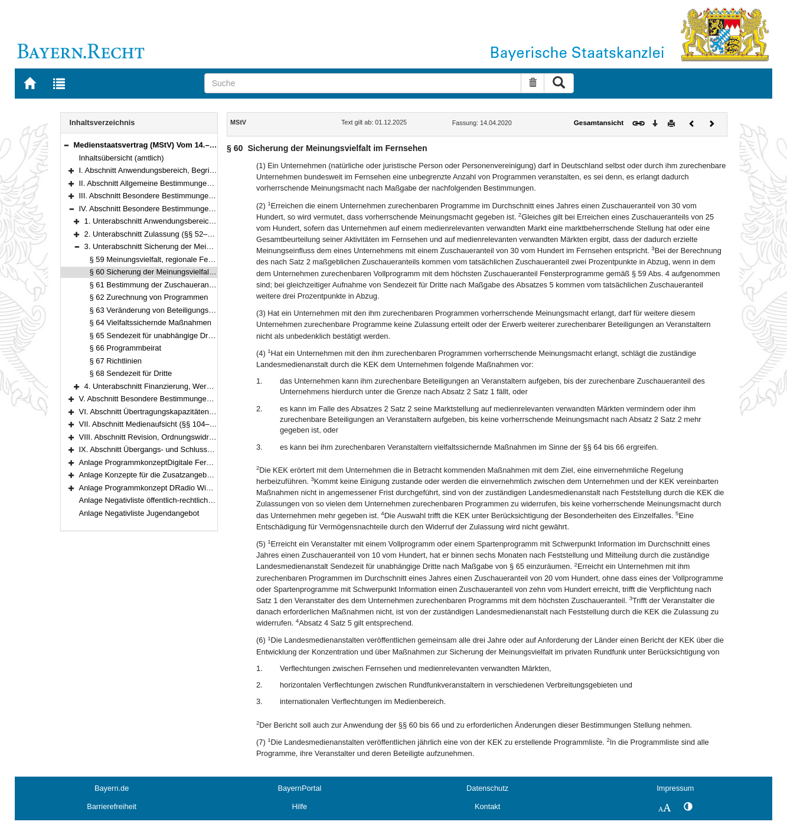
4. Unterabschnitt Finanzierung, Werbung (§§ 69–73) (173, 386)
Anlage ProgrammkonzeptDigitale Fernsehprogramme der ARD (186, 462)
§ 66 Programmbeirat (126, 347)
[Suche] (363, 83)
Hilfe (300, 806)
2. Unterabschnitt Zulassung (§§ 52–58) (151, 234)
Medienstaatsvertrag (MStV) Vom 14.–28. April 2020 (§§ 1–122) (186, 144)
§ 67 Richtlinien (116, 360)
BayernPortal (299, 788)
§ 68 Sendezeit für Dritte (131, 373)
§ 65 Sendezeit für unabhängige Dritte (154, 335)
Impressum (675, 788)
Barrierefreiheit (111, 806)
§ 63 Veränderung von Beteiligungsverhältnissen (172, 310)
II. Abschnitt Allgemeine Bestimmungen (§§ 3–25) (162, 183)
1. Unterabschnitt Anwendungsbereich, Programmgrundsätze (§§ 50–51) (207, 221)
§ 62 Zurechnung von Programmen (149, 297)
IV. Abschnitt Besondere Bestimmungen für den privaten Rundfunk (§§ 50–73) (210, 208)
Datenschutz (487, 788)
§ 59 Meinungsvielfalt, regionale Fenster (158, 259)
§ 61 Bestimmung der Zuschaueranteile (156, 284)
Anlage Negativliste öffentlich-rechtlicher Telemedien (167, 500)
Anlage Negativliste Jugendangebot (139, 513)
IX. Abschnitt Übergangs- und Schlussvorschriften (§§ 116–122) (187, 449)
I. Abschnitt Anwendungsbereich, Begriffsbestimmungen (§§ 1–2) (188, 170)
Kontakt (487, 806)
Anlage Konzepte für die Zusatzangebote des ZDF (164, 474)
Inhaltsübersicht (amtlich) (121, 157)
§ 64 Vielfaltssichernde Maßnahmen (150, 322)
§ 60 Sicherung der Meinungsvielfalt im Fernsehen (175, 271)
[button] (66, 144)
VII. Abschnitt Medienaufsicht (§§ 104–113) (152, 424)
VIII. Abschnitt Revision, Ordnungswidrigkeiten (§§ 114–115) (181, 437)
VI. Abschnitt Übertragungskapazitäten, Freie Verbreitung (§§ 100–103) (199, 411)
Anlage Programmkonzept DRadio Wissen (151, 487)
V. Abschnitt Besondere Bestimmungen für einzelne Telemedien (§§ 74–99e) (208, 398)
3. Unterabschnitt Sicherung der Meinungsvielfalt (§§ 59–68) (186, 246)
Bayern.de (111, 788)
